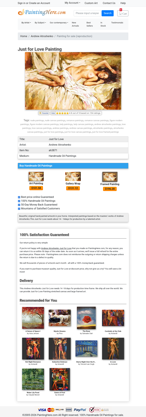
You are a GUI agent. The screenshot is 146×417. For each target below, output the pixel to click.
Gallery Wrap (73, 183)
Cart (123, 12)
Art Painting (36, 183)
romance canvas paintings (96, 120)
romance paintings (75, 120)
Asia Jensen (34, 333)
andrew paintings (60, 128)
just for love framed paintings (105, 132)
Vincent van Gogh (87, 364)
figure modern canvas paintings (44, 124)
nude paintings (37, 120)
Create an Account (39, 3)
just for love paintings (53, 132)
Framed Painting (109, 184)
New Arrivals (75, 24)
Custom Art (91, 3)
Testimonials (117, 22)
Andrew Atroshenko (42, 36)
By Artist (25, 22)
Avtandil (114, 333)
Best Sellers (90, 24)
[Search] (87, 13)
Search (108, 13)
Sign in (21, 3)
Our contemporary (58, 22)
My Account (72, 2)
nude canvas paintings (55, 120)
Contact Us (109, 3)
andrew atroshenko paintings (107, 124)
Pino (61, 333)
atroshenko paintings (102, 128)
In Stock (103, 24)
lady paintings (66, 124)
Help (123, 3)
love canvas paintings (41, 128)
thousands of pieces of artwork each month (46, 263)
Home (23, 36)
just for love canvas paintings (77, 132)
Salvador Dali (87, 333)
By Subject (40, 22)
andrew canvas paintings (80, 128)
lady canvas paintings (83, 124)
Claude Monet (34, 395)
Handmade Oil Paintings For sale (42, 13)
